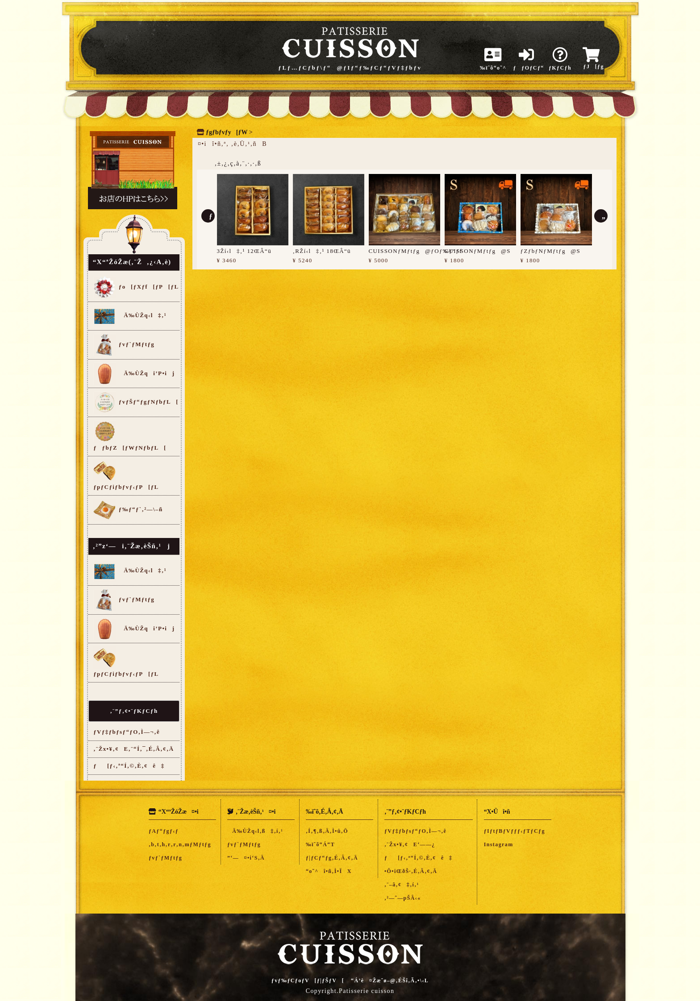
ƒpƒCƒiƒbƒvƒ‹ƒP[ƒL (125, 474)
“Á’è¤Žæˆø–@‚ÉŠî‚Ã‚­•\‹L (390, 980)
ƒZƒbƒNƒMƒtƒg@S (551, 251)
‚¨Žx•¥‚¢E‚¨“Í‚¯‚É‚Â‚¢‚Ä (133, 748)
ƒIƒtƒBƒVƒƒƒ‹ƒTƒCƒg (514, 831)
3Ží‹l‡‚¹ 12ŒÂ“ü (244, 251)
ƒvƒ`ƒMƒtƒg (123, 345)
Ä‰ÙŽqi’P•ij (134, 374)
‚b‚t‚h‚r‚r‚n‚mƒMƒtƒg (180, 844)
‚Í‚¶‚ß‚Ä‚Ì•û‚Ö (327, 831)
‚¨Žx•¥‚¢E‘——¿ (409, 844)
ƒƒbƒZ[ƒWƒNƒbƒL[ (130, 435)
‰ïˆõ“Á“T (320, 844)
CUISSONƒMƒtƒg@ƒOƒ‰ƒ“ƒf (415, 251)
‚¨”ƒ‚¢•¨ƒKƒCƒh (134, 710)
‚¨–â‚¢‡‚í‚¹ (401, 884)
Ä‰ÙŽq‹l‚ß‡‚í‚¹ (255, 831)
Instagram (498, 844)
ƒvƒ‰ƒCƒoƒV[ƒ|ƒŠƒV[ (307, 980)
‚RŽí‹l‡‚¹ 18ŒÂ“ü (322, 251)
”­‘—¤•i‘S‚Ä (246, 858)
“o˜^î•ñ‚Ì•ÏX (329, 871)
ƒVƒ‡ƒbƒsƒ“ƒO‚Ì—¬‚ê (126, 731)
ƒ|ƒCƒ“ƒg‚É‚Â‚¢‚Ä (332, 858)
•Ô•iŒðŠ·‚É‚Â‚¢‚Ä (410, 871)
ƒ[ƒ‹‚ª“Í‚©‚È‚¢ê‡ (129, 765)
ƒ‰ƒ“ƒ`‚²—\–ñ (127, 510)
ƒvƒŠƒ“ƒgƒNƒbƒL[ (136, 402)
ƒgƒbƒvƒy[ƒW (226, 132)
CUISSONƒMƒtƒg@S (478, 251)
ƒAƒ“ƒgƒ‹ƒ (166, 831)
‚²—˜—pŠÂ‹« (402, 898)
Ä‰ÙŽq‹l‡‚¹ (130, 316)
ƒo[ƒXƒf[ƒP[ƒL (136, 287)
